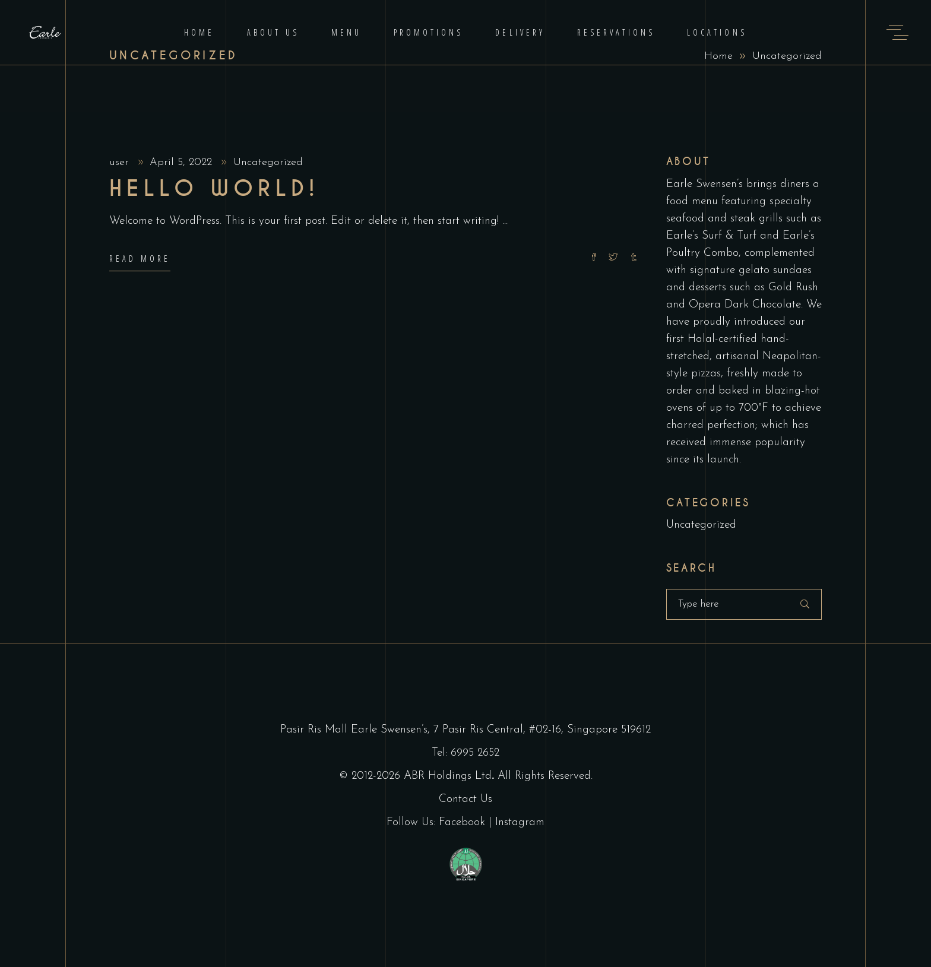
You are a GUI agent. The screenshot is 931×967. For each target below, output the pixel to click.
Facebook (462, 822)
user (120, 162)
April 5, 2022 (183, 162)
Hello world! (214, 188)
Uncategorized (268, 162)
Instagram (519, 822)
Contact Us (465, 799)
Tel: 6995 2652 (465, 753)
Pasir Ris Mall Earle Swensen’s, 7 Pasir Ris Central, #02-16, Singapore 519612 (465, 729)
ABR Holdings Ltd (448, 776)
